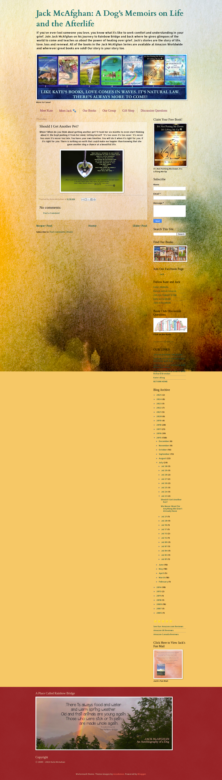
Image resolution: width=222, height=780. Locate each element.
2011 (158, 595)
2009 (159, 604)
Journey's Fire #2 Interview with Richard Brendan (169, 366)
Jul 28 (164, 474)
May (161, 569)
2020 (159, 416)
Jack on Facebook (162, 302)
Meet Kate (46, 110)
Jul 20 (164, 520)
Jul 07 (164, 546)
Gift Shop (128, 110)
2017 (159, 429)
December (164, 441)
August (163, 458)
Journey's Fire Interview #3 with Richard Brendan (169, 372)
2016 (159, 433)
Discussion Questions (154, 110)
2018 (159, 425)
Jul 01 (164, 559)
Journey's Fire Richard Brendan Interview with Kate (169, 359)
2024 (159, 399)
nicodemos (118, 774)
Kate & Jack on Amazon (164, 291)
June (161, 564)
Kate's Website (161, 287)
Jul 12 (164, 538)
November (164, 445)
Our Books (89, 110)
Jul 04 (164, 550)
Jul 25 (164, 487)
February (163, 581)
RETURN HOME (160, 381)
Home (92, 225)
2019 (159, 420)
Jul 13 (164, 533)
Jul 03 (164, 555)
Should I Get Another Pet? (171, 500)
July (161, 462)
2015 (159, 437)
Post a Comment (51, 213)
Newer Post (44, 225)
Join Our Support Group (165, 295)
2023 (159, 403)
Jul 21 (164, 516)
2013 (159, 591)
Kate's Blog (159, 377)
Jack (162, 274)
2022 (159, 407)
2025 (159, 395)
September (164, 454)
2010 (159, 600)
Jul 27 (164, 479)
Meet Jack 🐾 (67, 110)
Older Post (140, 225)
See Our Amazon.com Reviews (168, 626)
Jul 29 (164, 470)
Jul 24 (164, 491)
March (162, 577)
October (163, 449)
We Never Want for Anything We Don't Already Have (171, 508)
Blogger (142, 774)
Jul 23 (164, 496)
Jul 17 (164, 529)
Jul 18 (164, 525)
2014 (159, 587)
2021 (159, 412)
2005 (159, 613)
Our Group (109, 110)
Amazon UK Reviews (163, 630)
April (161, 573)
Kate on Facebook (162, 299)
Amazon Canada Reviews (166, 634)
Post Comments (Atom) (61, 232)
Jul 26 (164, 483)
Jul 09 (164, 542)
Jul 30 (164, 466)
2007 (159, 608)
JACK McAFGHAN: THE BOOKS (168, 354)
